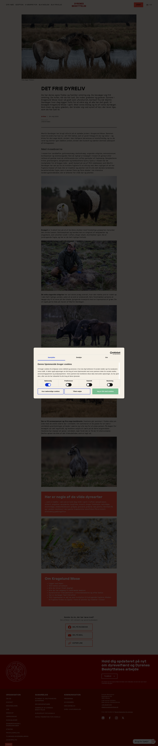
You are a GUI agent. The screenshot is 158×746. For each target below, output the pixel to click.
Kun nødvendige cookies (51, 391)
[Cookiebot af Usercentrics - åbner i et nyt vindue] (111, 353)
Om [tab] (106, 357)
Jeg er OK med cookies (105, 391)
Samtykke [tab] (51, 357)
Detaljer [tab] (79, 357)
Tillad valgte (77, 391)
